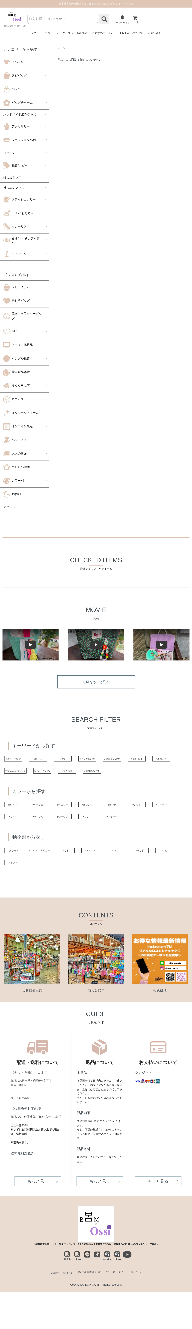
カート (136, 20)
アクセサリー (16, 126)
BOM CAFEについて (130, 33)
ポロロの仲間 (16, 467)
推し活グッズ (12, 177)
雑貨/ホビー (15, 165)
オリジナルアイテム (21, 413)
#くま (83, 885)
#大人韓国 (150, 774)
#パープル (117, 836)
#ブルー (84, 836)
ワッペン (9, 153)
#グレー (17, 850)
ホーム (62, 48)
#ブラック (51, 850)
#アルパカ (117, 885)
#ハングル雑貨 (117, 760)
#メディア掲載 (17, 760)
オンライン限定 (18, 426)
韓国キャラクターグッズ (22, 316)
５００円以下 (16, 386)
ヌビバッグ (15, 76)
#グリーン (51, 836)
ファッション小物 (19, 140)
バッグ (12, 89)
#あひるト (17, 885)
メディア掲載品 (18, 345)
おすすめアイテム (102, 33)
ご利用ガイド (122, 20)
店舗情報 (43, 1309)
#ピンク (150, 822)
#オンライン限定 (117, 774)
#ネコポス (51, 774)
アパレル (13, 62)
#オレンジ (117, 822)
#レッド (17, 836)
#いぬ (50, 898)
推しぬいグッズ (13, 188)
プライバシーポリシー (121, 1309)
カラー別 (13, 481)
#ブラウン (150, 836)
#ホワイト (17, 822)
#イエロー (84, 822)
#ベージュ (51, 822)
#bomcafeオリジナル (83, 774)
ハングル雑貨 (16, 359)
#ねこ (150, 885)
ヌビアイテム (16, 287)
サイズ (15, 1135)
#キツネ (84, 898)
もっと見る (37, 1218)
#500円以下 (18, 774)
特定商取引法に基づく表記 (88, 1309)
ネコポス (13, 399)
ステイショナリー (19, 199)
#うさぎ (17, 898)
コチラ (105, 1194)
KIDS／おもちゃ (18, 213)
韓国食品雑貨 (16, 372)
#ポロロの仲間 (17, 787)
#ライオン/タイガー (50, 885)
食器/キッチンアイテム (21, 240)
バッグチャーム (18, 103)
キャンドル (15, 254)
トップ (32, 33)
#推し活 (50, 760)
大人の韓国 (15, 454)
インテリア (15, 227)
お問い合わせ (156, 33)
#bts (83, 760)
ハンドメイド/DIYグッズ (19, 115)
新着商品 (81, 33)
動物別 (12, 494)
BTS (10, 331)
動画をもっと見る (96, 682)
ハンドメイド (16, 440)
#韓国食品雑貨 (150, 760)
